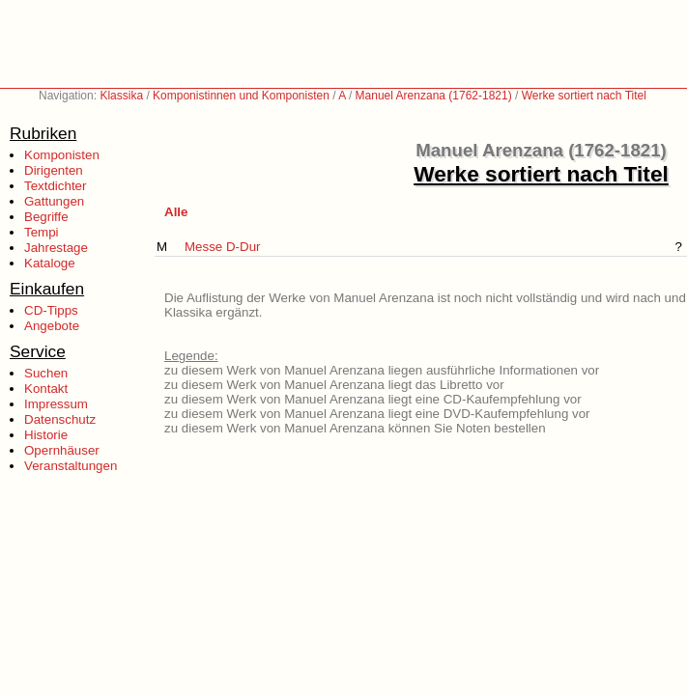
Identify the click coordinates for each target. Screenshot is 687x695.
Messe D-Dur (223, 246)
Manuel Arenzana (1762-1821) (434, 95)
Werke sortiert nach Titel (584, 95)
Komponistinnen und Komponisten (241, 95)
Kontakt (46, 388)
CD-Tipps (51, 310)
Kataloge (49, 263)
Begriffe (46, 216)
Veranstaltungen (70, 466)
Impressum (56, 404)
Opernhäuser (62, 450)
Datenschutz (60, 419)
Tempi (41, 232)
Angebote (51, 326)
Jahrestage (56, 247)
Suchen (46, 373)
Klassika (121, 95)
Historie (46, 435)
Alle (175, 212)
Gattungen (54, 201)
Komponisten (62, 155)
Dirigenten (53, 170)
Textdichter (55, 186)
